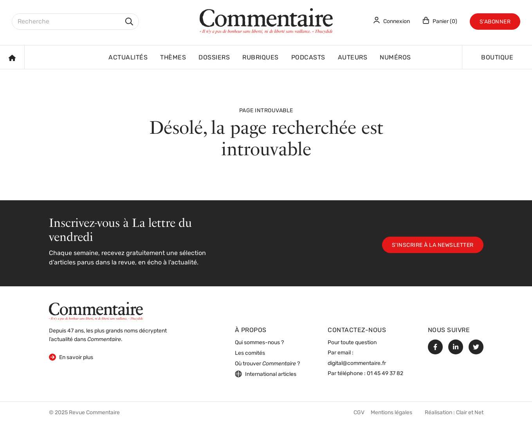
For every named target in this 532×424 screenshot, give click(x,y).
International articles (265, 373)
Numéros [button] (395, 58)
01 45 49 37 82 (385, 374)
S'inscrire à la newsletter (433, 245)
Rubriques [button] (260, 58)
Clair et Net (469, 413)
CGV (358, 413)
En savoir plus (71, 357)
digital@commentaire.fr (357, 364)
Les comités (250, 353)
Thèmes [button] (173, 58)
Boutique (497, 58)
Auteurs (353, 58)
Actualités (128, 58)
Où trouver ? (267, 364)
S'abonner (495, 22)
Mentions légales (391, 413)
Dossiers (214, 58)
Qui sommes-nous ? (259, 343)
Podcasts (308, 58)
